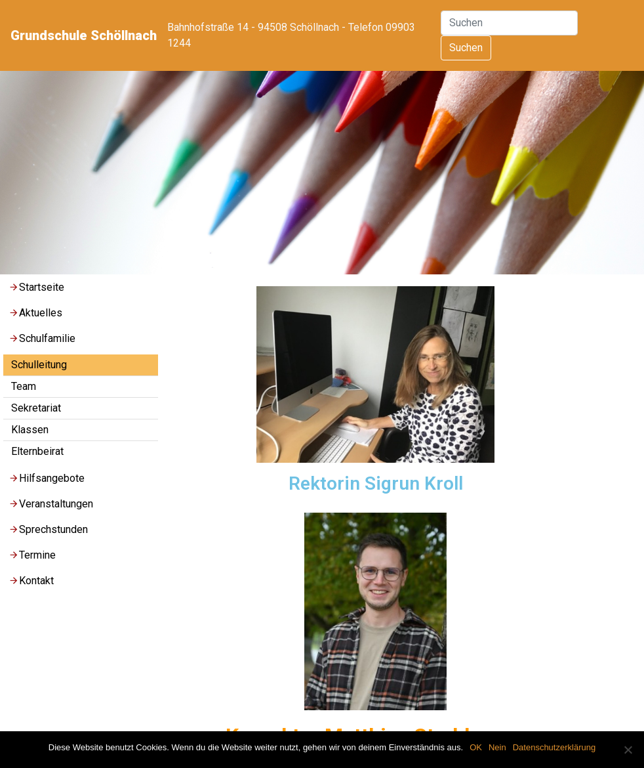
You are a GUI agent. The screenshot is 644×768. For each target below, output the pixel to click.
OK (476, 747)
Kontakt (31, 580)
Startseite (36, 287)
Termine (32, 555)
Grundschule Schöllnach (83, 35)
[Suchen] (509, 23)
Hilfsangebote (47, 478)
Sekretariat (36, 408)
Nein (497, 747)
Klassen (30, 429)
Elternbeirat (37, 451)
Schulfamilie (42, 338)
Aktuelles (35, 313)
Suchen (466, 47)
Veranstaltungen (51, 504)
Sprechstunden (48, 529)
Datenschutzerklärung (554, 747)
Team (23, 386)
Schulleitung (39, 364)
